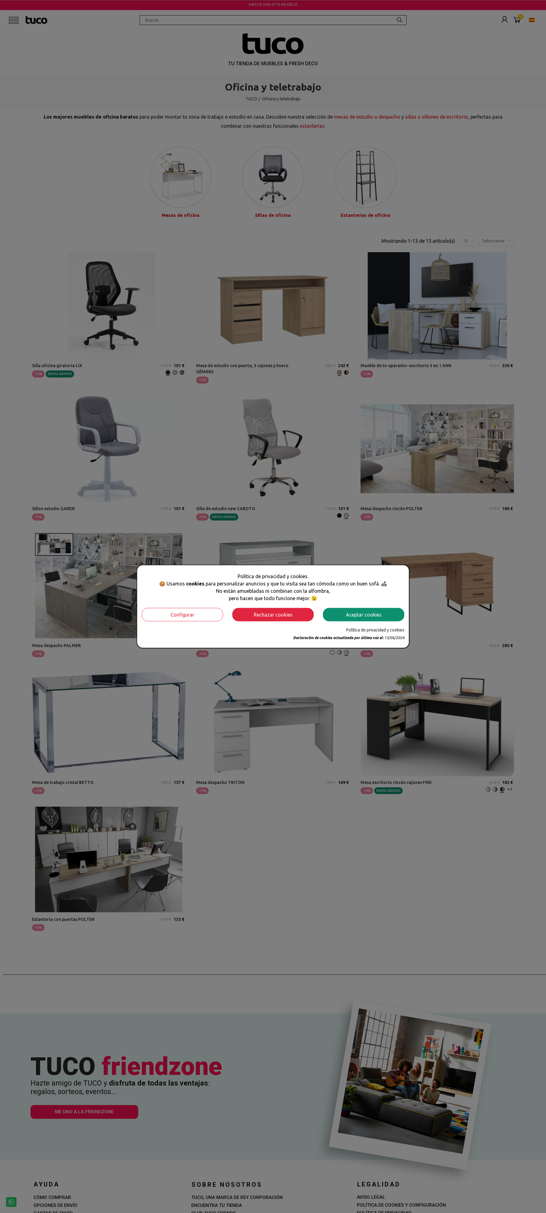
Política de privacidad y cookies (375, 629)
